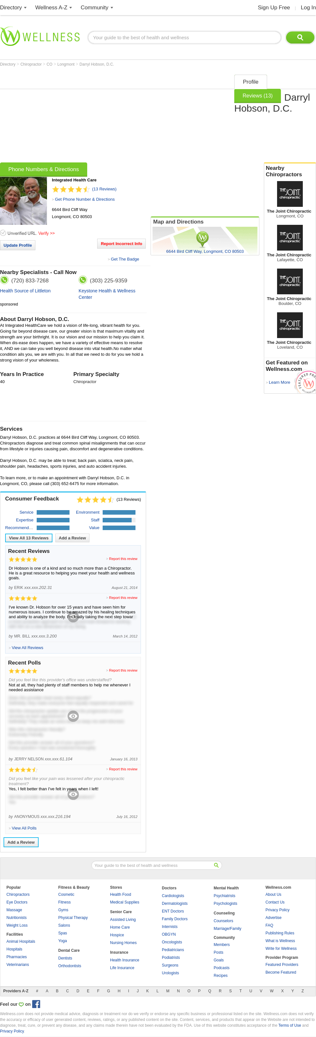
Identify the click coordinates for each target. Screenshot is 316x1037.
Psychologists (225, 903)
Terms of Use (289, 1025)
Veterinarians (17, 964)
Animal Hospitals (20, 941)
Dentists (65, 958)
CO (50, 64)
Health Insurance (124, 960)
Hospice (117, 935)
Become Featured (280, 972)
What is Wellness (280, 941)
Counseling (224, 913)
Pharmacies (16, 957)
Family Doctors (175, 919)
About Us (273, 894)
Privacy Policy (277, 910)
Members (222, 944)
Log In (308, 8)
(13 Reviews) (104, 189)
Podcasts (221, 968)
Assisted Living (123, 919)
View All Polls (24, 828)
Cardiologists (173, 896)
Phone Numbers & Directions (43, 169)
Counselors (223, 921)
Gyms (63, 910)
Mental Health (226, 888)
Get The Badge (125, 259)
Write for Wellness (281, 948)
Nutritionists (16, 917)
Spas (62, 933)
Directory (11, 8)
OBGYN (169, 934)
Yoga (62, 941)
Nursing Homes (123, 943)
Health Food (120, 894)
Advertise (273, 917)
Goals (219, 960)
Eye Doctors (16, 902)
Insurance (119, 952)
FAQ (269, 925)
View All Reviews (29, 538)
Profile (250, 82)
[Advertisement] (104, 116)
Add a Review (72, 538)
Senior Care (121, 912)
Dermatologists (175, 903)
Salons (64, 925)
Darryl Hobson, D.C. (96, 64)
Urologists (170, 973)
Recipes (221, 975)
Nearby (290, 171)
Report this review (123, 559)
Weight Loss (17, 925)
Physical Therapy (73, 917)
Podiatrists (171, 957)
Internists (170, 926)
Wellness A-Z (51, 8)
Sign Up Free (274, 8)
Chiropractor (31, 64)
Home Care (120, 927)
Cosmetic (66, 894)
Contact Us (274, 902)
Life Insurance (122, 968)
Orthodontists (69, 966)
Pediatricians (173, 950)
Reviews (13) (258, 95)
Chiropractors (18, 894)
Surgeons (170, 965)
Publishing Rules (279, 933)
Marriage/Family (227, 928)
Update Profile (18, 245)
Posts (218, 952)
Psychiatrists (224, 896)
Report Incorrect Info (121, 243)
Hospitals (14, 949)
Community (94, 8)
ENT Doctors (173, 911)
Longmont (66, 64)
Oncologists (172, 942)
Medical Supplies (124, 902)
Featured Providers (281, 964)
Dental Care (69, 950)
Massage (14, 910)
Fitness (64, 902)
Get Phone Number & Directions (85, 199)
